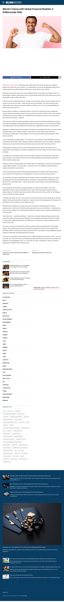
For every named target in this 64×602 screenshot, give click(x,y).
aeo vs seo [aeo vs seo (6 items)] (10, 412)
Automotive (6, 298)
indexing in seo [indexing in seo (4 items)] (16, 434)
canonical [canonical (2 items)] (26, 417)
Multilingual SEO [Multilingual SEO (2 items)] (23, 445)
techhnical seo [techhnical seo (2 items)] (23, 459)
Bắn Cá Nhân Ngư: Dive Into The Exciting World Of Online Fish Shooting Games (29, 485)
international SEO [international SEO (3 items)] (7, 437)
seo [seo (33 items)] (16, 451)
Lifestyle (5, 360)
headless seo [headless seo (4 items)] (6, 434)
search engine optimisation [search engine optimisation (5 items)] (20, 448)
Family (4, 329)
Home (4, 354)
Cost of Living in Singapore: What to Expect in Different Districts (18, 286)
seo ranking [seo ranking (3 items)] (25, 454)
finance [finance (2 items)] (12, 426)
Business (5, 304)
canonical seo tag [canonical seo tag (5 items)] (8, 420)
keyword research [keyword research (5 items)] (20, 440)
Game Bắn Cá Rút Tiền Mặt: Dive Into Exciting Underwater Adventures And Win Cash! (30, 476)
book (4, 301)
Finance (5, 335)
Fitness (5, 339)
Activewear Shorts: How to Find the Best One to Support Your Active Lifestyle (19, 267)
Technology (6, 389)
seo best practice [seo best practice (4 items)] (7, 454)
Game (4, 345)
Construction (7, 310)
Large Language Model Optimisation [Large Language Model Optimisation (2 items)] (12, 443)
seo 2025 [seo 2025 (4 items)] (21, 451)
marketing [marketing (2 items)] (14, 445)
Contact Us (5, 593)
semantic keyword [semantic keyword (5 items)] (8, 451)
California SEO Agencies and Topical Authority (21, 576)
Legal (4, 357)
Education (6, 317)
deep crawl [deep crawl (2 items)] (22, 423)
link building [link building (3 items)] (6, 445)
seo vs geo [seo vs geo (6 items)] (15, 457)
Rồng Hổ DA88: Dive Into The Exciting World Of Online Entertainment (26, 493)
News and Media (7, 370)
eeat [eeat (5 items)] (28, 423)
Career (5, 307)
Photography (7, 376)
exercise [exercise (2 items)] (5, 426)
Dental (5, 314)
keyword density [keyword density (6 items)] (18, 437)
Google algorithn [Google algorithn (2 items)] (17, 431)
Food (4, 342)
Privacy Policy (24, 596)
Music (4, 367)
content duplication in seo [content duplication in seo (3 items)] (10, 423)
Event (4, 326)
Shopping (6, 385)
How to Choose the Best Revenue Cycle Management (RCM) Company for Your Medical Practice (33, 559)
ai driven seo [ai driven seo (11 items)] (20, 414)
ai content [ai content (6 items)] (17, 412)
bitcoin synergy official (11, 85)
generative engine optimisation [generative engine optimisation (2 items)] (11, 428)
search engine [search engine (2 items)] (7, 448)
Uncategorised (7, 395)
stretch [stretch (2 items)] (22, 457)
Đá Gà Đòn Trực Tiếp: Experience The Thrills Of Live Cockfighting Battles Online (24, 548)
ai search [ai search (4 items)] (5, 417)
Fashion (5, 332)
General (5, 348)
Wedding (5, 401)
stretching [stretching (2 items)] (6, 459)
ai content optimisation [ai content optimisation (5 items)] (9, 414)
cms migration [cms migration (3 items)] (18, 420)
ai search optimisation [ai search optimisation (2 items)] (16, 417)
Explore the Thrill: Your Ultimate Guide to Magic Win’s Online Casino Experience (20, 273)
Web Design (6, 398)
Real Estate (6, 379)
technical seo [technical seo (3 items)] (6, 462)
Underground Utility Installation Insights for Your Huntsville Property (20, 279)
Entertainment (7, 320)
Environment (7, 323)
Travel (5, 392)
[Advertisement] (32, 62)
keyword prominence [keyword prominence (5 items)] (8, 440)
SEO (4, 382)
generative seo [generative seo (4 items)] (25, 428)
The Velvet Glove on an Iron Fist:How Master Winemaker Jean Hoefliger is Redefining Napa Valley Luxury (35, 568)
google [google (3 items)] (9, 431)
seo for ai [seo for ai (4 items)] (17, 454)
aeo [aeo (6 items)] (4, 412)
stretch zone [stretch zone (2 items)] (14, 459)
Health (5, 351)
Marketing (6, 364)
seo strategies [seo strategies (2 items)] (7, 457)
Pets (4, 373)
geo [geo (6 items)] (4, 431)
